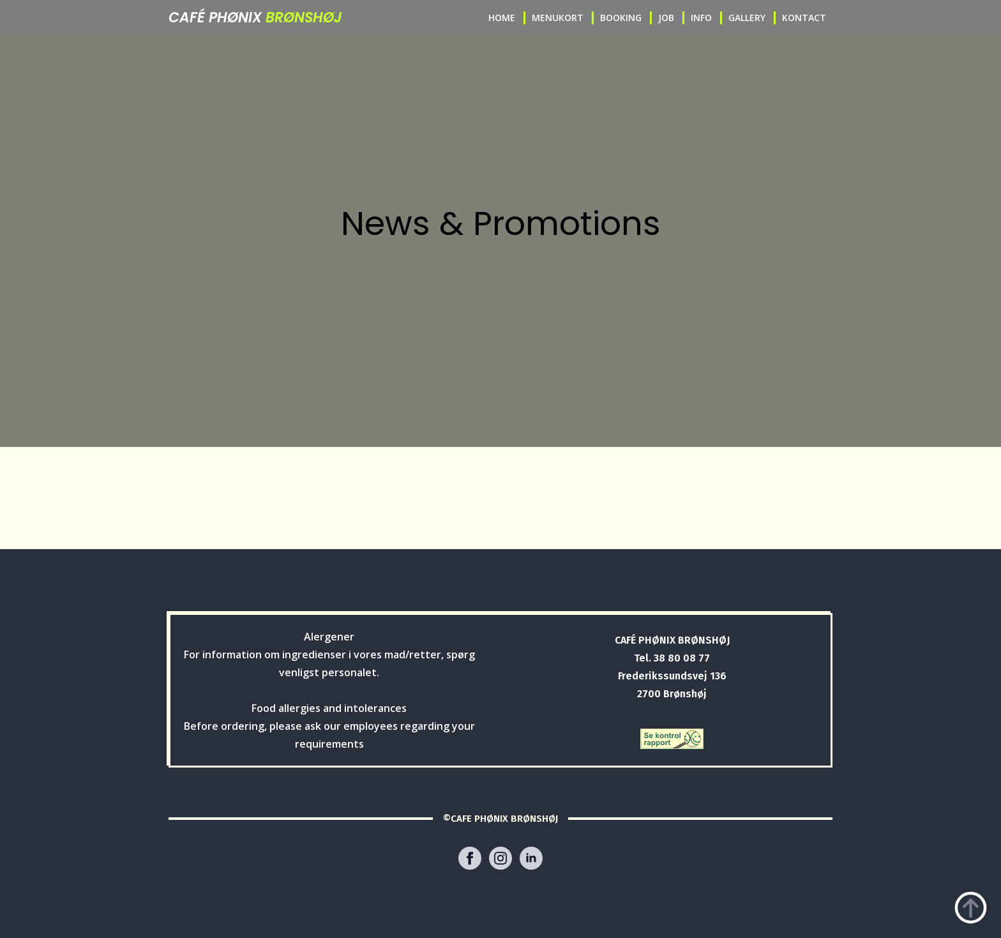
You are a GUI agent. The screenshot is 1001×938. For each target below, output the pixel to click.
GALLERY (746, 17)
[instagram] (500, 858)
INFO (701, 17)
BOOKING (621, 17)
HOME (501, 17)
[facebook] (469, 858)
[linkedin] (531, 858)
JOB (666, 17)
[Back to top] (970, 907)
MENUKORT (557, 17)
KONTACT (804, 17)
